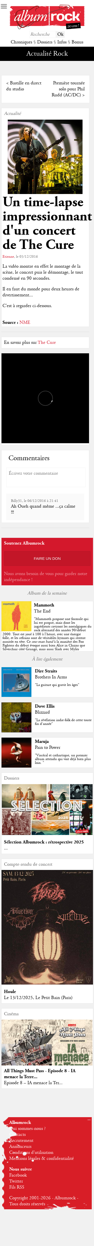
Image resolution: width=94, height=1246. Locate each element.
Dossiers (44, 42)
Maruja (42, 741)
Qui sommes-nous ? (27, 1129)
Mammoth (44, 605)
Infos (62, 42)
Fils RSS (16, 1187)
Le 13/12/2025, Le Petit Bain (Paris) (38, 998)
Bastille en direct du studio (23, 86)
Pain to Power (47, 748)
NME (24, 323)
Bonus (77, 42)
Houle (10, 992)
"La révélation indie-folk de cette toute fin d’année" (63, 722)
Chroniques (21, 42)
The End (42, 611)
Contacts (17, 1135)
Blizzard (42, 712)
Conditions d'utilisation (31, 1153)
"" (47, 638)
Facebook (18, 1175)
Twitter (16, 1181)
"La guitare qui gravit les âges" (57, 684)
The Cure (47, 343)
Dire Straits (46, 671)
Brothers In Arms (51, 677)
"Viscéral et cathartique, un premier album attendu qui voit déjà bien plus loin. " (63, 759)
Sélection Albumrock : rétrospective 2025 (44, 842)
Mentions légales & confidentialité (41, 1159)
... (6, 848)
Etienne (8, 256)
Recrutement (21, 1141)
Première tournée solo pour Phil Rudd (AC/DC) (68, 89)
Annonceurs (20, 1147)
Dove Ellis (45, 706)
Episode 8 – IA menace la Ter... (33, 1083)
